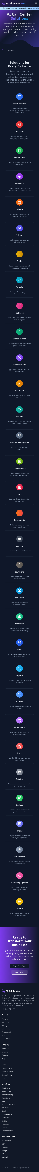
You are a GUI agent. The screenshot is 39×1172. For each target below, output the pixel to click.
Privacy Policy (7, 1068)
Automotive (6, 1091)
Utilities (4, 1121)
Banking (5, 1101)
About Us (5, 1048)
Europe (4, 1150)
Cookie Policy (7, 1075)
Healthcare (6, 1088)
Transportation (7, 1131)
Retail (4, 1111)
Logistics (5, 1127)
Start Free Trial (19, 966)
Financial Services (8, 1104)
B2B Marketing (7, 1094)
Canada (5, 1147)
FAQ (3, 1035)
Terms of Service (8, 1071)
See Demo (19, 972)
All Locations (7, 1141)
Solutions (5, 1022)
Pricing (4, 1025)
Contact (5, 1052)
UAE (3, 1154)
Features (5, 1019)
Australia (5, 1157)
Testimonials (6, 1032)
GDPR (4, 1078)
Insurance (5, 1108)
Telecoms (5, 1118)
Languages (6, 1029)
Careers (5, 1055)
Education (5, 1124)
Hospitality (6, 1098)
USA (3, 1144)
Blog (3, 1058)
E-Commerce (7, 1114)
